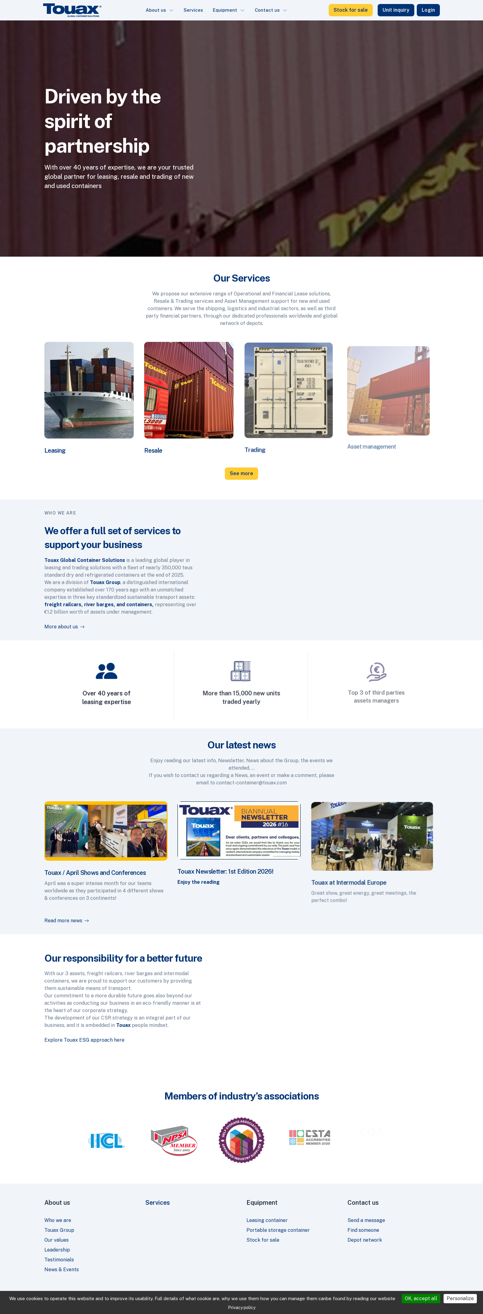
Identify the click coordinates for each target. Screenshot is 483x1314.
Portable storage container (278, 1230)
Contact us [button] (267, 10)
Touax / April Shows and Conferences (97, 869)
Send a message (366, 1220)
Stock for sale (351, 10)
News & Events (61, 1269)
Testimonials (59, 1260)
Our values (56, 1240)
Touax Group (59, 1230)
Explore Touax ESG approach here (75, 1040)
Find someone (363, 1230)
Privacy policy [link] (241, 1307)
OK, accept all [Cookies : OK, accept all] (421, 1298)
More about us (55, 627)
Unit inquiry (396, 10)
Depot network (364, 1240)
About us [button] (156, 10)
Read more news (101, 919)
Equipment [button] (225, 10)
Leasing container (267, 1220)
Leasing (61, 440)
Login (428, 10)
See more (241, 473)
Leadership (57, 1250)
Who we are (57, 1220)
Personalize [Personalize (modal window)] (460, 1298)
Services (193, 10)
